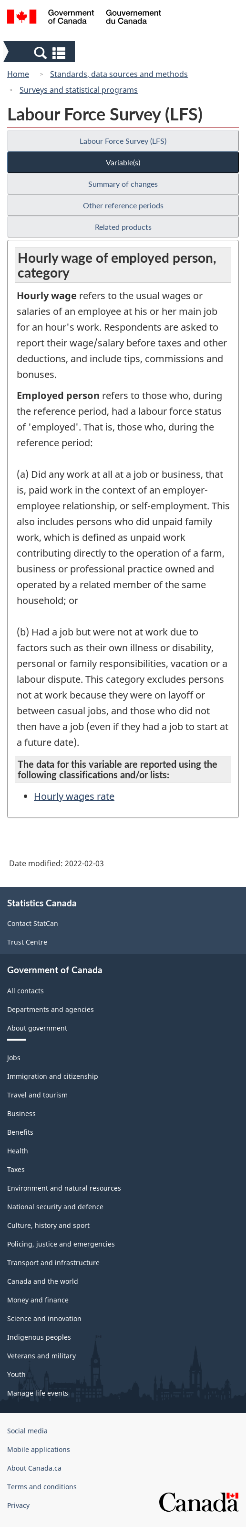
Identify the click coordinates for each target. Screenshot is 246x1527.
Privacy (18, 1505)
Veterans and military (41, 1355)
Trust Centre (27, 941)
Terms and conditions (42, 1486)
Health (17, 1150)
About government (37, 1027)
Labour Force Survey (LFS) (123, 140)
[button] (40, 52)
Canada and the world (42, 1281)
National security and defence (55, 1206)
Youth (16, 1374)
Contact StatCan (32, 923)
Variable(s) (123, 162)
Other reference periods (123, 205)
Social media (27, 1430)
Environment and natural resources (64, 1188)
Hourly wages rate (74, 796)
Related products (123, 226)
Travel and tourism (37, 1094)
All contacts (25, 990)
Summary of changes (123, 183)
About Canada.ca (34, 1468)
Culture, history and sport (48, 1225)
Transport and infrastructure (53, 1262)
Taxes (16, 1169)
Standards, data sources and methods (119, 74)
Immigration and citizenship (52, 1076)
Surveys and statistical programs (79, 90)
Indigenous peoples (39, 1337)
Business (21, 1113)
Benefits (20, 1132)
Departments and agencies (50, 1009)
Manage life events (37, 1393)
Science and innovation (44, 1318)
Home (18, 74)
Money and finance (38, 1299)
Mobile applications (38, 1449)
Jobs (13, 1057)
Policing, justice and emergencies (61, 1243)
